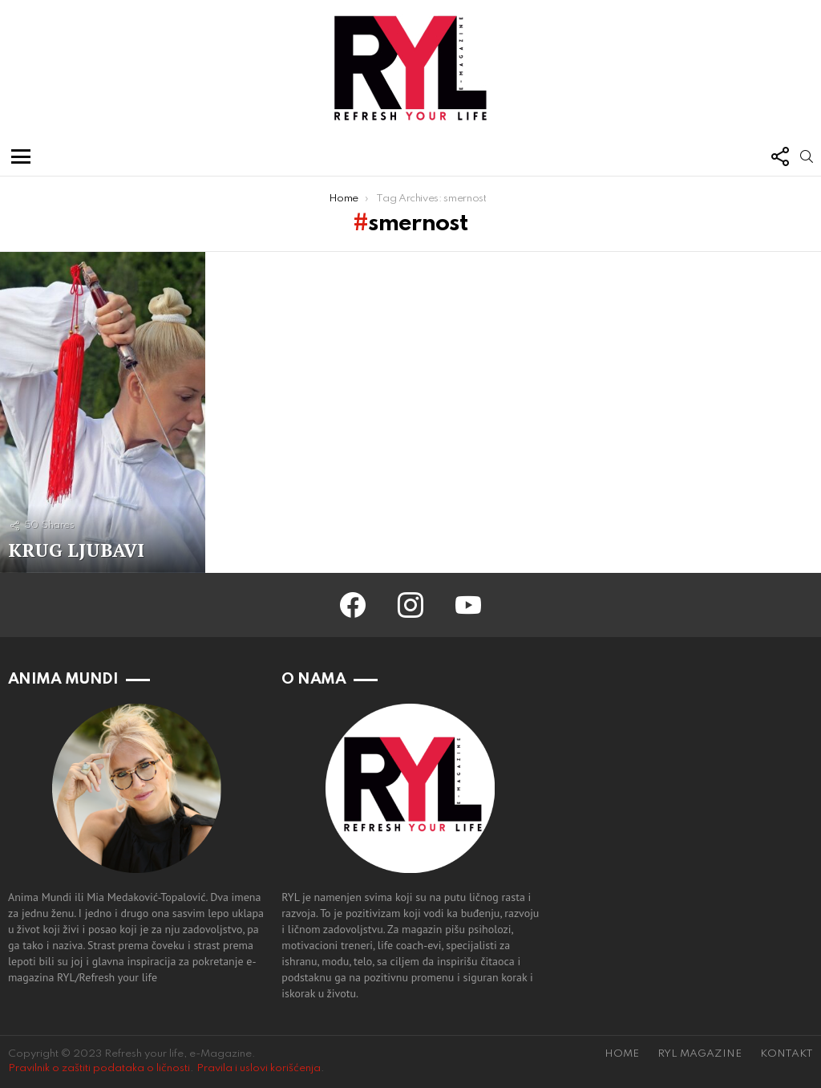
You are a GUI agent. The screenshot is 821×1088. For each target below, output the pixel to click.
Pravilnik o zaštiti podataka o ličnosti (99, 1068)
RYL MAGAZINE (699, 1054)
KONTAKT (786, 1054)
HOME (622, 1054)
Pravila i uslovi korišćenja (258, 1068)
